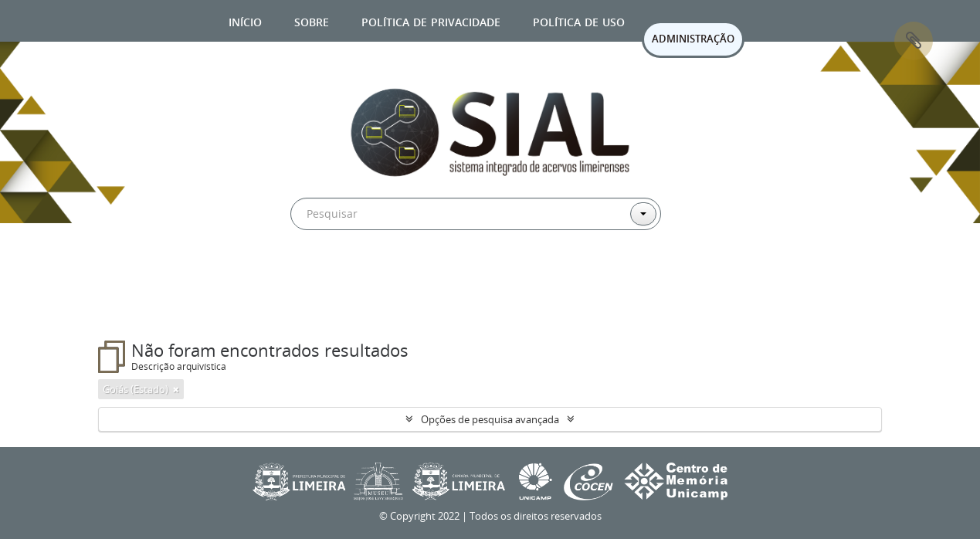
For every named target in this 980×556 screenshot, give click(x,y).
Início (245, 20)
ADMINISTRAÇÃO (693, 39)
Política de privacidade (430, 20)
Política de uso (579, 20)
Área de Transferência (913, 41)
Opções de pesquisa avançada (490, 419)
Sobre (311, 20)
